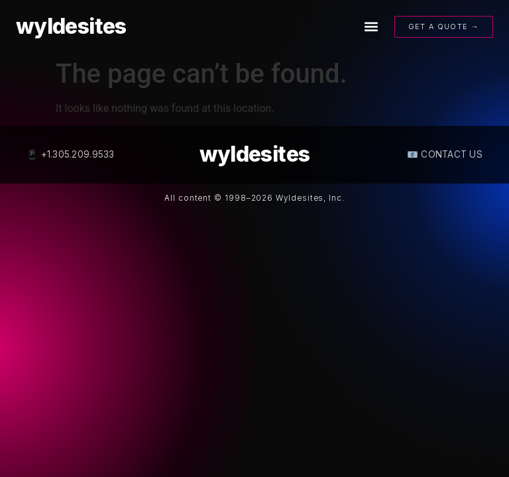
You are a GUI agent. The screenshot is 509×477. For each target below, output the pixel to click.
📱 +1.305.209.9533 (71, 154)
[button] (371, 27)
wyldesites (71, 26)
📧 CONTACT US (444, 154)
